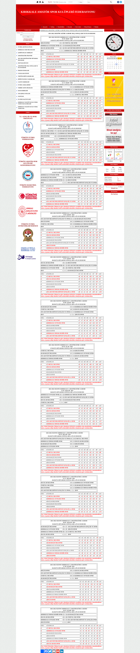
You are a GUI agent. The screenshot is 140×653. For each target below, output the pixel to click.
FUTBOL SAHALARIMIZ (24, 84)
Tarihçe (52, 27)
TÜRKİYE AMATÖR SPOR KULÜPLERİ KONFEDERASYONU (28, 163)
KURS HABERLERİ (23, 90)
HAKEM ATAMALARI (23, 70)
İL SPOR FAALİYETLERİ (24, 99)
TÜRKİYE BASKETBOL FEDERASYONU (28, 186)
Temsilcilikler (61, 27)
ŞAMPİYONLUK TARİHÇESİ (25, 52)
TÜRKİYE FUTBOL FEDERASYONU (28, 138)
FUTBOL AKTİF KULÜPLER (25, 47)
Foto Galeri (78, 27)
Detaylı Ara (114, 188)
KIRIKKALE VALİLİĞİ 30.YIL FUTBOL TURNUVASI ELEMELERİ (28, 103)
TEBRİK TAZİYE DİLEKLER (25, 87)
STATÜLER (21, 96)
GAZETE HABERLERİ (23, 82)
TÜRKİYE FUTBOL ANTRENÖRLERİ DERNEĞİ (28, 225)
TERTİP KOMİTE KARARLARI (26, 76)
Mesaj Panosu (87, 27)
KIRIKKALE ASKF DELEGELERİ (26, 49)
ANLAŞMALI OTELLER (24, 93)
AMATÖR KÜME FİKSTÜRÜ (25, 55)
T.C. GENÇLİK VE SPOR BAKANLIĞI (28, 117)
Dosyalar (70, 27)
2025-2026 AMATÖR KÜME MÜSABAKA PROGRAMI (28, 59)
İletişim (96, 27)
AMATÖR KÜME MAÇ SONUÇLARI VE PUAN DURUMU (28, 66)
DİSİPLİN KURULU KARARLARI (26, 79)
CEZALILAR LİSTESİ (23, 73)
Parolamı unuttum (28, 39)
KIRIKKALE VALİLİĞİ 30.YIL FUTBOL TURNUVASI (28, 107)
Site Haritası (114, 194)
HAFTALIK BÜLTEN (23, 63)
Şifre (21, 34)
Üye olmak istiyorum (28, 40)
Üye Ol (50, 2)
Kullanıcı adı (19, 32)
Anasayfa (45, 27)
